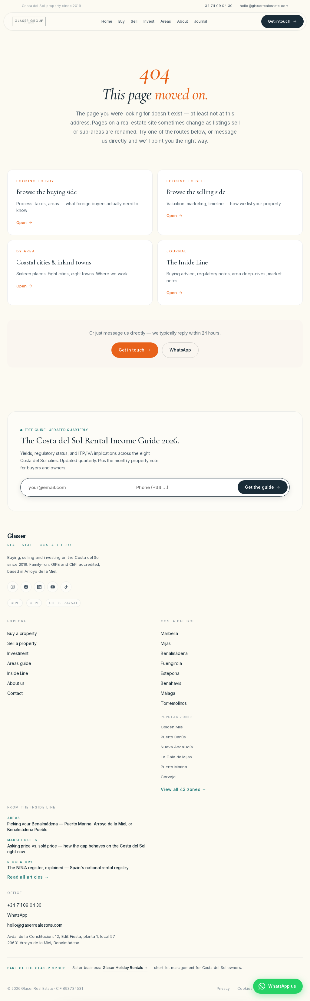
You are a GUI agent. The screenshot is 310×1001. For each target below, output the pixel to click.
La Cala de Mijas (176, 756)
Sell (134, 21)
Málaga (168, 693)
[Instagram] (12, 586)
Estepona (170, 673)
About (182, 21)
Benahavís (171, 683)
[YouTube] (52, 586)
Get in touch (282, 21)
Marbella (169, 633)
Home (106, 21)
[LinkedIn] (39, 586)
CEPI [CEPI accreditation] (34, 603)
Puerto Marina (174, 766)
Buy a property (22, 633)
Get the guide (262, 487)
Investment (17, 653)
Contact (14, 693)
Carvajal (168, 776)
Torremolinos (174, 703)
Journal (200, 21)
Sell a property (22, 643)
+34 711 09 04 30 (218, 6)
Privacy (223, 988)
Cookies (244, 988)
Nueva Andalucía (177, 746)
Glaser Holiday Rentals (125, 967)
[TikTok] (66, 586)
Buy (121, 21)
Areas (165, 21)
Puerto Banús (173, 736)
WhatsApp (180, 349)
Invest (148, 21)
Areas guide (19, 663)
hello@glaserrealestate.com (264, 6)
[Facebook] (26, 586)
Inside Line (17, 673)
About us (16, 683)
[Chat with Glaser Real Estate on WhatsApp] (278, 986)
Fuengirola (171, 663)
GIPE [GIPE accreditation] (15, 603)
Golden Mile (172, 726)
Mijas (166, 643)
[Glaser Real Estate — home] (29, 21)
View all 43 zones (183, 789)
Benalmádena (174, 653)
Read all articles (28, 877)
